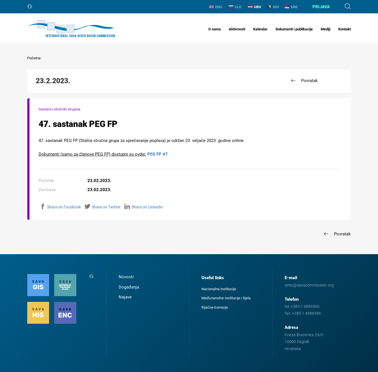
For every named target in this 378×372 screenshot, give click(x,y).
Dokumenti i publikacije (294, 29)
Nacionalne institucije (218, 289)
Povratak (309, 80)
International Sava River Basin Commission (71, 28)
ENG (215, 7)
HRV (254, 7)
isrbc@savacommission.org (309, 285)
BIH (273, 7)
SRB (291, 7)
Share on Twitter (103, 207)
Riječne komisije (214, 307)
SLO (235, 7)
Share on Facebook (60, 207)
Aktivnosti (237, 29)
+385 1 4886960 (305, 306)
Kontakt (344, 29)
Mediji (325, 29)
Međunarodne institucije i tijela (226, 298)
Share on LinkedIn (143, 207)
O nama (214, 29)
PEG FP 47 (157, 154)
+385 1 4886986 (306, 313)
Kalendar (260, 29)
